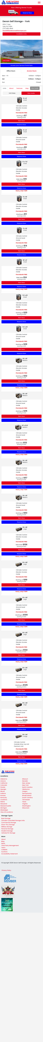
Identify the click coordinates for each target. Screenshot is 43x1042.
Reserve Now (27, 13)
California (3, 783)
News (3, 843)
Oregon (24, 791)
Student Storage (7, 831)
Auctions (4, 852)
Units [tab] (4, 88)
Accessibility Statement (9, 854)
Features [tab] (19, 88)
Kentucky (3, 798)
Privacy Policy (6, 870)
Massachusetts (5, 806)
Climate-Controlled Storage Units (13, 820)
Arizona (3, 781)
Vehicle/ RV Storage (8, 833)
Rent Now (21, 121)
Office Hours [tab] (11, 71)
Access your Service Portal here (21, 65)
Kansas (3, 795)
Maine (2, 802)
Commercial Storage (8, 823)
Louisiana (3, 800)
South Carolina (27, 798)
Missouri (25, 779)
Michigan (3, 808)
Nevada (25, 781)
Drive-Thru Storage (8, 825)
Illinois (2, 791)
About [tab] (11, 88)
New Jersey (26, 783)
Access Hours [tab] (31, 71)
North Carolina (27, 787)
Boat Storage (5, 818)
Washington (26, 806)
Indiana (3, 793)
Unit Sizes (12, 93)
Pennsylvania (27, 793)
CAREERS (4, 850)
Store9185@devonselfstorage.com (14, 31)
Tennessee (26, 800)
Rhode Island (26, 795)
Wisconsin (25, 808)
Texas (24, 802)
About (3, 839)
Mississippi (4, 810)
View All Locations (6, 812)
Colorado (3, 785)
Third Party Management (10, 846)
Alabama (3, 779)
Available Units (21, 34)
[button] (3, 51)
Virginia (24, 804)
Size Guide (34, 88)
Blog (2, 841)
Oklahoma (25, 789)
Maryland (3, 804)
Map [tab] (27, 88)
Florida (2, 787)
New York (25, 785)
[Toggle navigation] (39, 2)
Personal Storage (7, 829)
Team (3, 848)
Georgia (3, 789)
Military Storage (6, 827)
